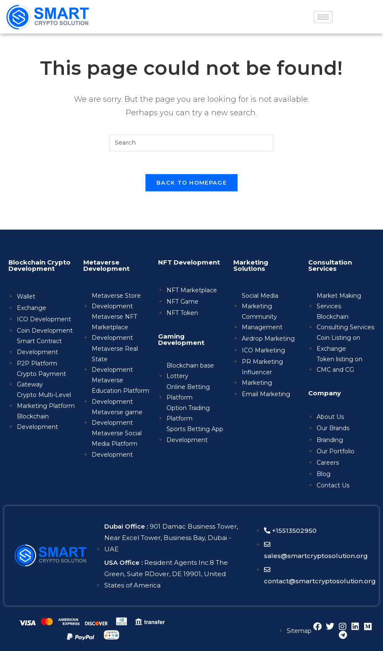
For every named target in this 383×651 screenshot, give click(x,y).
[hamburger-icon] (323, 17)
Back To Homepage (191, 185)
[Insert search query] (191, 143)
